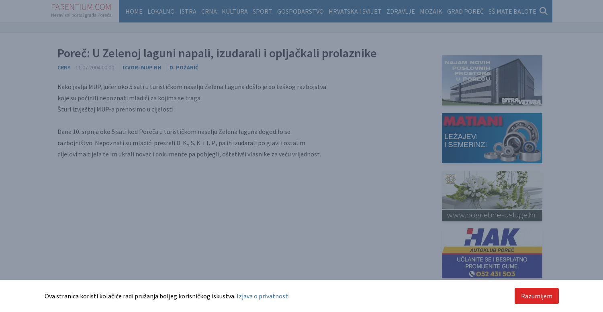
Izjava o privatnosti (263, 296)
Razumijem (536, 296)
